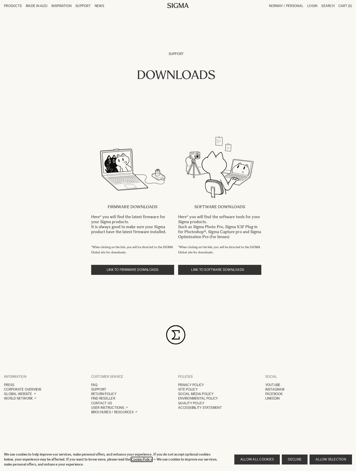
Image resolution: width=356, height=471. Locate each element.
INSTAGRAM (274, 389)
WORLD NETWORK (18, 398)
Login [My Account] (312, 6)
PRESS (9, 385)
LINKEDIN (272, 398)
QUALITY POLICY (191, 403)
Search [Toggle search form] (328, 6)
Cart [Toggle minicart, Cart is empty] (345, 6)
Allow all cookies (257, 459)
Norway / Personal (286, 6)
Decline (295, 459)
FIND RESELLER (103, 398)
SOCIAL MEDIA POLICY (196, 394)
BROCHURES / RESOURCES (112, 412)
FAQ (94, 385)
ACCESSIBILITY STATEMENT (200, 408)
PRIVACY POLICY (191, 385)
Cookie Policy (141, 459)
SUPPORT (98, 389)
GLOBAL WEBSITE (18, 394)
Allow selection (331, 459)
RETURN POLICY (103, 394)
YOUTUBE (273, 385)
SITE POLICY (188, 389)
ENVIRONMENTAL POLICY (198, 398)
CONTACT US (101, 403)
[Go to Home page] (178, 5)
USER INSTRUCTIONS (107, 408)
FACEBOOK (274, 394)
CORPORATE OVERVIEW (22, 389)
